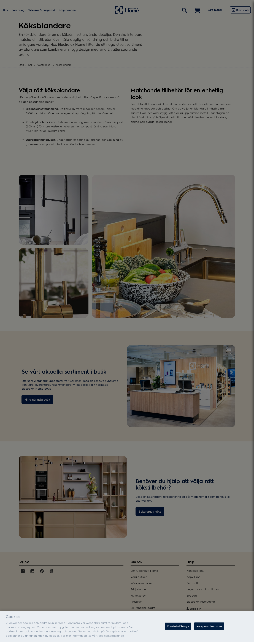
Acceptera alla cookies (209, 628)
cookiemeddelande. (111, 638)
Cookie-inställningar (178, 628)
